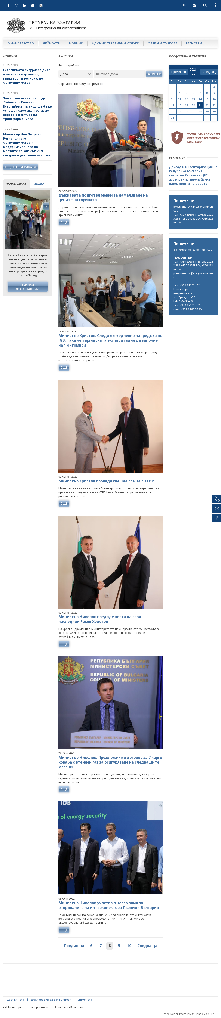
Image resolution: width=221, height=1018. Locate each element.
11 (179, 99)
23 (214, 105)
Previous (9, 206)
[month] (195, 74)
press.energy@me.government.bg (193, 209)
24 (172, 111)
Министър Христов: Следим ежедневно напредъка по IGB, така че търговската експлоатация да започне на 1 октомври (110, 340)
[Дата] (75, 74)
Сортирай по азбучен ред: (78, 83)
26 (186, 111)
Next (46, 206)
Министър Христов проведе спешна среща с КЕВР (106, 481)
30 (214, 111)
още (64, 222)
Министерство (21, 43)
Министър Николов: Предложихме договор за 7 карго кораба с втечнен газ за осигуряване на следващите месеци (110, 762)
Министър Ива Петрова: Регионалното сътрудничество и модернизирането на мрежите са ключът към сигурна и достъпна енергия (26, 144)
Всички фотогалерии (27, 286)
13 (193, 99)
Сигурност (84, 1000)
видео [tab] (39, 183)
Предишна (74, 945)
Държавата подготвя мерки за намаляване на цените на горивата (103, 197)
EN (184, 5)
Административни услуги (115, 43)
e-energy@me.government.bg (192, 249)
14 (200, 99)
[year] (193, 69)
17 (172, 105)
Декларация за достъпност (51, 1000)
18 (179, 105)
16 (214, 99)
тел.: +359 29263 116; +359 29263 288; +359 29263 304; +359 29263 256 (193, 218)
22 (207, 105)
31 (172, 118)
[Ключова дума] (119, 74)
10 (129, 945)
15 (207, 99)
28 (200, 111)
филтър (154, 74)
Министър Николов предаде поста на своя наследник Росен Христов (99, 619)
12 (186, 99)
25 (179, 111)
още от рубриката (20, 167)
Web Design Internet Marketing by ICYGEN (189, 1014)
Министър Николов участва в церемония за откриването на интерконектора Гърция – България (108, 905)
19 (186, 105)
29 (207, 111)
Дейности (52, 43)
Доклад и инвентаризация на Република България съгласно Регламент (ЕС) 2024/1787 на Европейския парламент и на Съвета (193, 175)
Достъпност (15, 1000)
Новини (76, 43)
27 (193, 111)
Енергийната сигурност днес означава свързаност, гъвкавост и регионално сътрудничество (26, 76)
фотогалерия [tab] (16, 183)
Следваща (147, 945)
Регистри (194, 43)
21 (200, 105)
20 (193, 105)
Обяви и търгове (162, 43)
